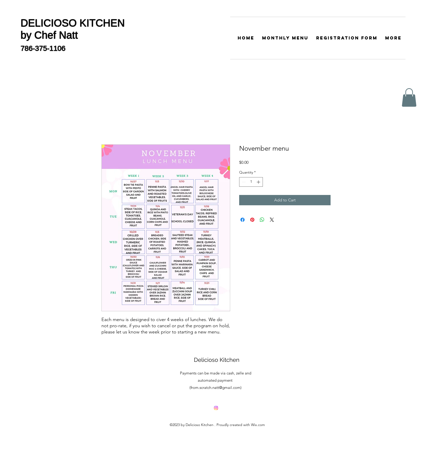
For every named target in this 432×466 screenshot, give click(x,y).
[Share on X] (272, 220)
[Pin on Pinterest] (252, 220)
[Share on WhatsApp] (262, 220)
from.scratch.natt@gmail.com (215, 387)
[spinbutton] (251, 181)
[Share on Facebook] (242, 220)
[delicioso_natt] (216, 408)
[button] (409, 97)
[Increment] (259, 181)
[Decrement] (243, 181)
